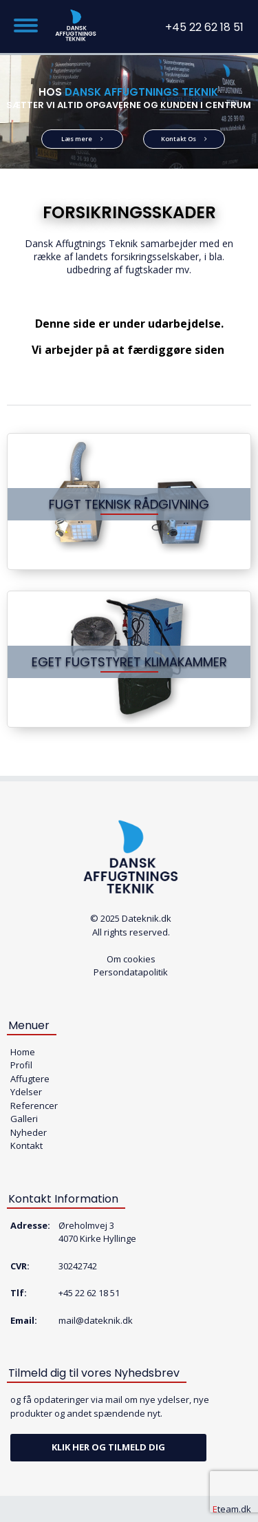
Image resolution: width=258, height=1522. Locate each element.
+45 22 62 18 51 (204, 27)
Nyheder (28, 1132)
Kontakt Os (184, 138)
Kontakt (26, 1145)
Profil (21, 1065)
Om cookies (131, 959)
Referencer (34, 1105)
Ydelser (26, 1092)
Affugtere (30, 1078)
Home (22, 1052)
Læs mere (82, 138)
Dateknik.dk (146, 918)
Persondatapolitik (131, 972)
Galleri (24, 1118)
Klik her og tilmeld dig (108, 1447)
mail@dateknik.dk (95, 1320)
